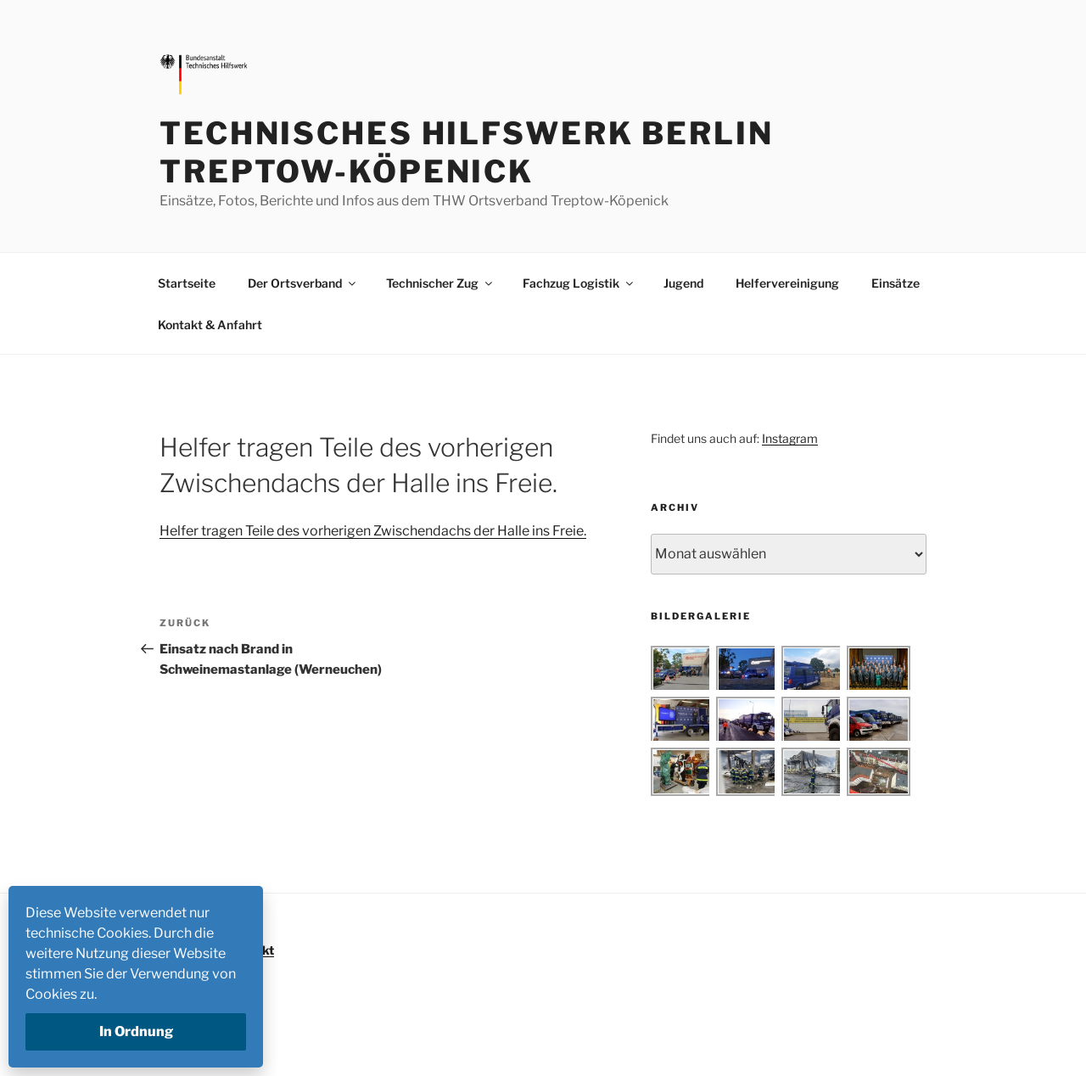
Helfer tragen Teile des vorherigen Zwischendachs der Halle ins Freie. (373, 531)
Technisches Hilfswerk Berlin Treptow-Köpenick (467, 152)
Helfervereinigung (787, 283)
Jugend (683, 283)
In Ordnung (136, 1031)
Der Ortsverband (303, 283)
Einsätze (895, 283)
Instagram (790, 438)
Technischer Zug (440, 283)
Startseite (187, 283)
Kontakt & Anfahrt (210, 324)
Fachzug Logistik (579, 283)
